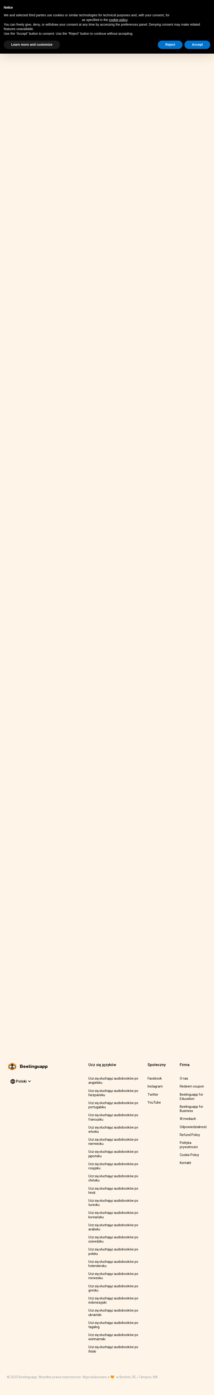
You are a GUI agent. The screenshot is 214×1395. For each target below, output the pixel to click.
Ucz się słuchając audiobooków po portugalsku (113, 1105)
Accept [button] (197, 44)
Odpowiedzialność (193, 1127)
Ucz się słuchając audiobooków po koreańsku (113, 1215)
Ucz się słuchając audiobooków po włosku (113, 1129)
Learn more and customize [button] (31, 44)
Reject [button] (170, 44)
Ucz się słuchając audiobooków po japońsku (113, 1154)
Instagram (155, 1086)
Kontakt (185, 1163)
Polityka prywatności (189, 1145)
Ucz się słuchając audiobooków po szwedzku (113, 1239)
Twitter (153, 1094)
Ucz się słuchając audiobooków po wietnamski (113, 1337)
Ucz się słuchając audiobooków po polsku (113, 1251)
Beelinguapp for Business (191, 1109)
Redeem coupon (192, 1086)
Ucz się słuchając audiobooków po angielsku (113, 1080)
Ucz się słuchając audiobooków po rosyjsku (113, 1166)
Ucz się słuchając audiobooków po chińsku (113, 1178)
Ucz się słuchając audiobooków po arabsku (113, 1227)
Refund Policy (190, 1135)
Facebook (155, 1078)
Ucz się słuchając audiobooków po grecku (113, 1288)
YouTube (154, 1102)
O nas (184, 1078)
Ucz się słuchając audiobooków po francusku (113, 1117)
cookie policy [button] (118, 20)
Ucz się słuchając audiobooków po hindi (113, 1191)
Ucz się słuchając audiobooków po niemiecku (113, 1142)
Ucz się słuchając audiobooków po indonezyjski (113, 1300)
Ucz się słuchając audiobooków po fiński (113, 1349)
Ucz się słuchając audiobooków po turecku (113, 1203)
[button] (20, 1081)
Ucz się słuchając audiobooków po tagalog (113, 1325)
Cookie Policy (189, 1155)
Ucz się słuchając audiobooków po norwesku (113, 1276)
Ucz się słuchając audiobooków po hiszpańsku (113, 1093)
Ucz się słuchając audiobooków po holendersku (113, 1264)
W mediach (188, 1119)
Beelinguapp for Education (191, 1097)
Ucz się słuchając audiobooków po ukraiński (113, 1312)
